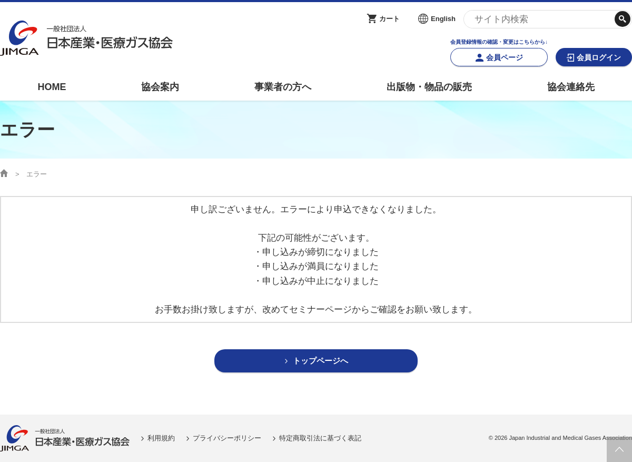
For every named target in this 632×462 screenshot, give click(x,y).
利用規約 (161, 438)
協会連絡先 (571, 87)
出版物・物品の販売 (429, 87)
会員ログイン (599, 57)
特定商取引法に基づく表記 (320, 438)
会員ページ (504, 57)
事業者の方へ (282, 87)
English (443, 19)
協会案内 (160, 87)
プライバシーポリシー (227, 438)
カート (389, 19)
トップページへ (320, 361)
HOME (51, 87)
